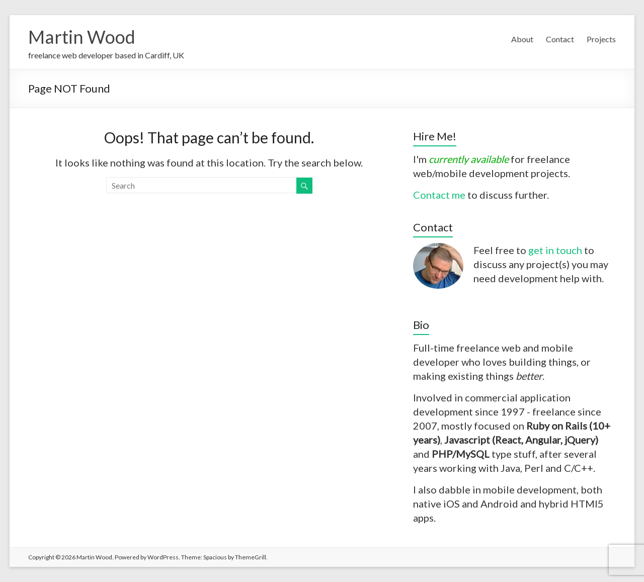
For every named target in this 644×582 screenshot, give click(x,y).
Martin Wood (81, 37)
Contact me (439, 195)
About (522, 39)
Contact (560, 39)
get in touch (555, 250)
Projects (601, 39)
